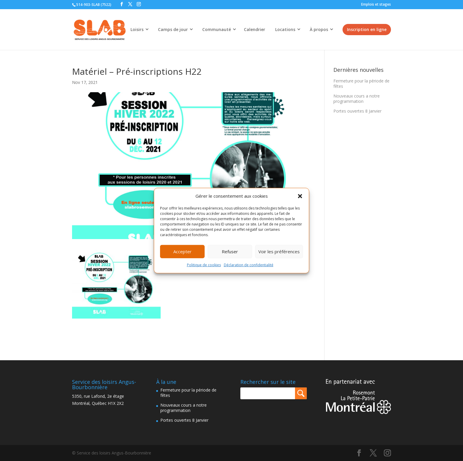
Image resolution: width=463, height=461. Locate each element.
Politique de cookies (204, 264)
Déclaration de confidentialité (248, 264)
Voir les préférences (279, 251)
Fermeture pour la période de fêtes (361, 83)
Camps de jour (173, 29)
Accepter (182, 251)
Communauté (216, 29)
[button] (300, 196)
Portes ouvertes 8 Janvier (357, 111)
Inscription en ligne (367, 29)
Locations (285, 29)
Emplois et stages (376, 4)
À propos (319, 29)
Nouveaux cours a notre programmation (356, 98)
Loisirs (137, 29)
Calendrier (254, 29)
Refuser (230, 251)
